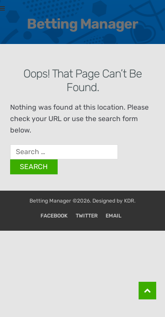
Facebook (54, 216)
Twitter (87, 216)
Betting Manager (82, 23)
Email (113, 216)
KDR (129, 201)
